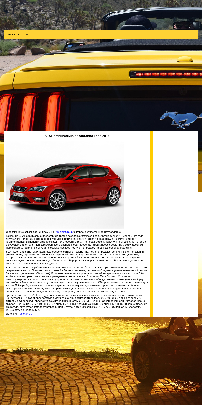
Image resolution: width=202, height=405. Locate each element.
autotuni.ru (26, 313)
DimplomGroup (64, 231)
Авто (28, 34)
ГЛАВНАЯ (13, 34)
